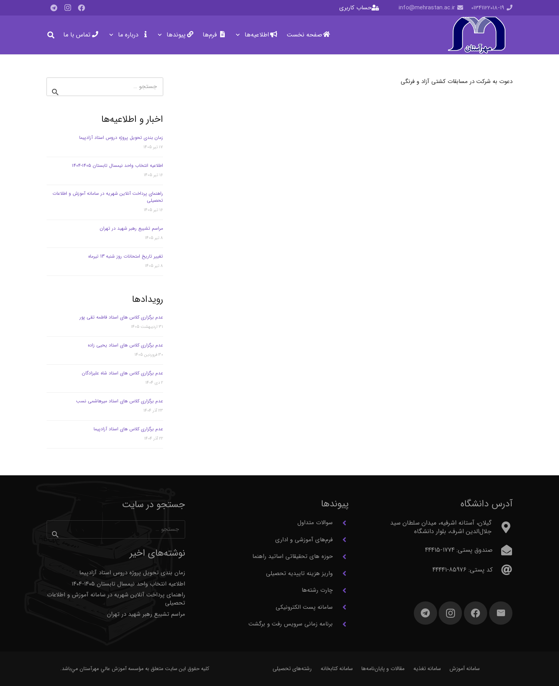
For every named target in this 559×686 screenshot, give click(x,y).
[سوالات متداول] (341, 523)
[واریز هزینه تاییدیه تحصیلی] (341, 573)
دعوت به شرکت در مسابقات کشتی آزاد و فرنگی (456, 81)
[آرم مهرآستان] (476, 35)
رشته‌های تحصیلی (292, 668)
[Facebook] (82, 8)
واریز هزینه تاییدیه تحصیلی (299, 573)
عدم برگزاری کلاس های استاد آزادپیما (128, 429)
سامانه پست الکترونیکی (304, 607)
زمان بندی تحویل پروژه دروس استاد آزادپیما (121, 137)
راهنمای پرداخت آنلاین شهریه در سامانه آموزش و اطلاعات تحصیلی (107, 197)
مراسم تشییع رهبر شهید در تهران (131, 228)
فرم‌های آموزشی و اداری (304, 539)
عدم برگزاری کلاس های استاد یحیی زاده (125, 345)
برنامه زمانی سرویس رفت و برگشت (290, 624)
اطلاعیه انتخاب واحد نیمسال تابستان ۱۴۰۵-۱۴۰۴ (117, 165)
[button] (239, 35)
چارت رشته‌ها (317, 590)
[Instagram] (68, 8)
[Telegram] (54, 8)
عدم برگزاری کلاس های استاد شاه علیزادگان (122, 373)
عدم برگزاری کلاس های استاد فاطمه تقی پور (121, 317)
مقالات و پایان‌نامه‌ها (382, 668)
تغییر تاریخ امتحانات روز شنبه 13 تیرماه (125, 256)
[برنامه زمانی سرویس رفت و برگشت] (341, 624)
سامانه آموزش (465, 668)
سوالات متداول (315, 522)
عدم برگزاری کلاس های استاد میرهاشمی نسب (119, 401)
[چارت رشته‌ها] (341, 590)
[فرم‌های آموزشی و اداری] (341, 540)
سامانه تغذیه (427, 668)
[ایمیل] (500, 613)
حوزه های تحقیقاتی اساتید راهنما (292, 556)
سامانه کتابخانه (337, 668)
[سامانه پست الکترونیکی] (341, 607)
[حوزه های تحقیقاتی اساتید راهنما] (341, 557)
